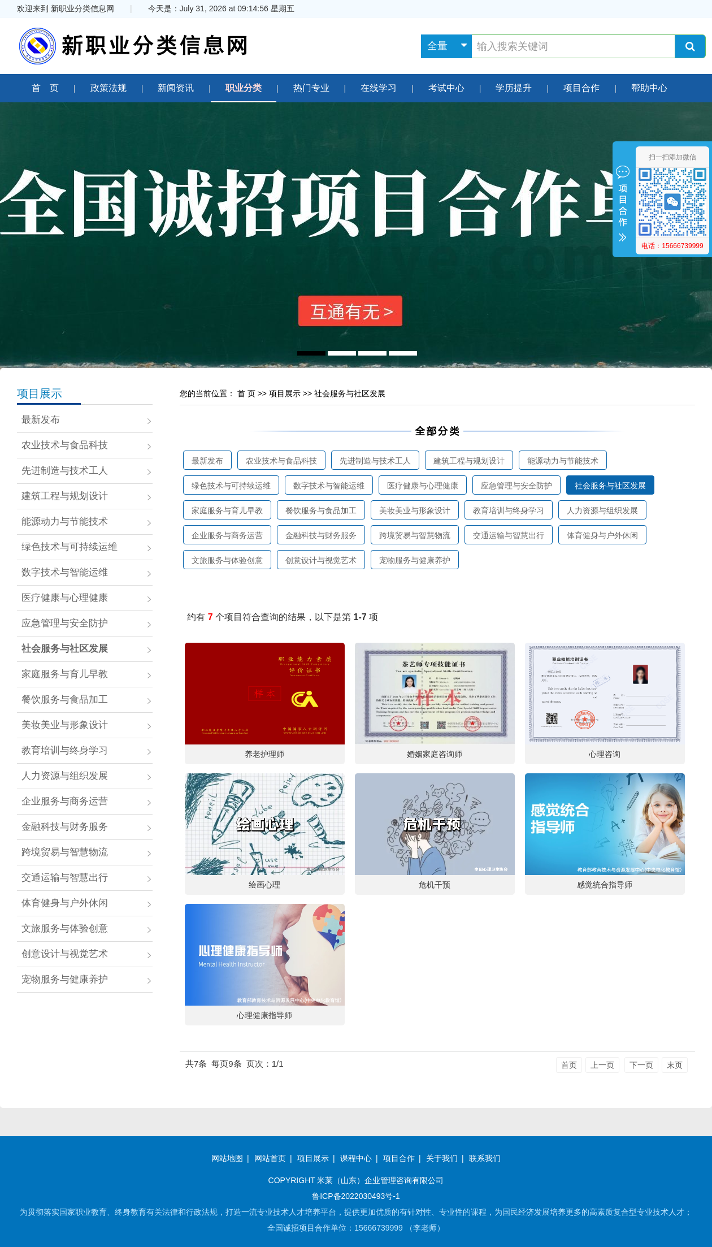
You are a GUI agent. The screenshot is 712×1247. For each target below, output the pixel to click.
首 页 (45, 88)
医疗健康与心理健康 (64, 597)
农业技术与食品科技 (64, 445)
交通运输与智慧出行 (64, 877)
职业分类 (243, 88)
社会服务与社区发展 (64, 648)
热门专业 (311, 88)
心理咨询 (604, 754)
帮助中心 (649, 88)
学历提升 (514, 88)
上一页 (602, 1065)
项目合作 (581, 88)
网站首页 (270, 1158)
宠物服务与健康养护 (64, 979)
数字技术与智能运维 (64, 572)
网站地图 (227, 1158)
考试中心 (446, 88)
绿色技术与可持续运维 (69, 547)
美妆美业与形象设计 (64, 725)
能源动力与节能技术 (64, 521)
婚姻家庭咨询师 (434, 754)
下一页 (641, 1065)
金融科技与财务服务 (64, 826)
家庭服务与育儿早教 (64, 674)
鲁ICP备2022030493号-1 (356, 1196)
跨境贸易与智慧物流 (64, 852)
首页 (569, 1065)
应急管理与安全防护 (64, 623)
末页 (675, 1065)
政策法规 (108, 88)
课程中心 (356, 1158)
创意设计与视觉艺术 (64, 954)
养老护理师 (264, 754)
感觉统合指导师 (604, 884)
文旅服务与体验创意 (64, 928)
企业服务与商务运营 (64, 801)
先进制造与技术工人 (64, 470)
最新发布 (40, 419)
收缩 (623, 205)
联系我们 (485, 1158)
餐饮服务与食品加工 (64, 699)
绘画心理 (264, 884)
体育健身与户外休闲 (64, 903)
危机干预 (434, 884)
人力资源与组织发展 (64, 775)
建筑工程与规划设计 (64, 496)
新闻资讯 (176, 88)
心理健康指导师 (264, 1015)
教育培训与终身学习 (64, 750)
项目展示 (39, 393)
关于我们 (442, 1158)
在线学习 (379, 88)
